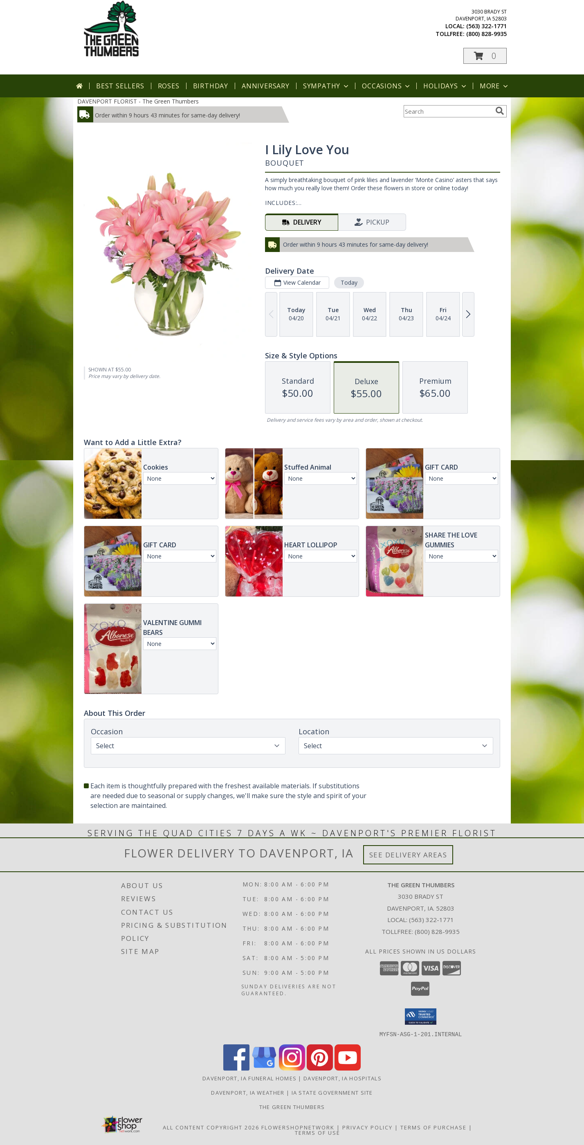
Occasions (386, 85)
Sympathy (326, 85)
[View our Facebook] (236, 1068)
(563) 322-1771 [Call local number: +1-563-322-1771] (486, 26)
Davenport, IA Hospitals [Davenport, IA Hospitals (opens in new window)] (342, 1078)
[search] (499, 110)
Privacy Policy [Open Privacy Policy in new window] (367, 1127)
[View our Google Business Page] (264, 1068)
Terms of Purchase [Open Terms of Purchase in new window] (433, 1127)
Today (349, 282)
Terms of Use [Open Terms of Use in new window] (317, 1132)
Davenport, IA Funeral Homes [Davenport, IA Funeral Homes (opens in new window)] (249, 1078)
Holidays (445, 85)
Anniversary (266, 85)
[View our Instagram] (292, 1068)
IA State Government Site (332, 1092)
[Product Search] (448, 111)
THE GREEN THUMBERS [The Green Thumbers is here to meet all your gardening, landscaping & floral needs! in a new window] (292, 1106)
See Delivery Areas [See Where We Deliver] (408, 854)
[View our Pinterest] (320, 1068)
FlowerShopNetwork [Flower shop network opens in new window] (298, 1127)
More (495, 85)
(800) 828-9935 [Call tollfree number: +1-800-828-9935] (486, 34)
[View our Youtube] (348, 1068)
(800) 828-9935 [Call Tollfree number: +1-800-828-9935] (437, 931)
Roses (169, 85)
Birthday (210, 85)
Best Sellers (120, 85)
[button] (485, 56)
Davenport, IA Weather (247, 1092)
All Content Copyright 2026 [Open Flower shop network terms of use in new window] (211, 1127)
